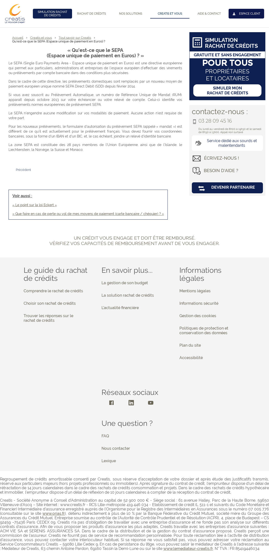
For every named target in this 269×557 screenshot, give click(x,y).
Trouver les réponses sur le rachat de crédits (48, 318)
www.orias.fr (53, 513)
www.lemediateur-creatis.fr (188, 548)
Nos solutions (130, 13)
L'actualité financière (120, 307)
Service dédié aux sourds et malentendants (225, 143)
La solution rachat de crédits (128, 295)
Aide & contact (209, 13)
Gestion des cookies (197, 315)
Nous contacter (116, 448)
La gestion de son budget (125, 283)
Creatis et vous (170, 13)
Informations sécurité (198, 303)
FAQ (105, 436)
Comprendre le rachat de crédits (53, 291)
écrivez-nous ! (221, 158)
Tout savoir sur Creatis (75, 37)
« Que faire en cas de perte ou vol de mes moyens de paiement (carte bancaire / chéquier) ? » (88, 214)
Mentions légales (195, 291)
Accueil (17, 37)
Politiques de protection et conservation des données (203, 330)
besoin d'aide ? (221, 170)
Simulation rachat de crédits (52, 13)
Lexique (109, 461)
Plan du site (190, 345)
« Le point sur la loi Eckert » (34, 205)
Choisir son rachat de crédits (50, 303)
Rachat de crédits (91, 13)
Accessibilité (191, 357)
